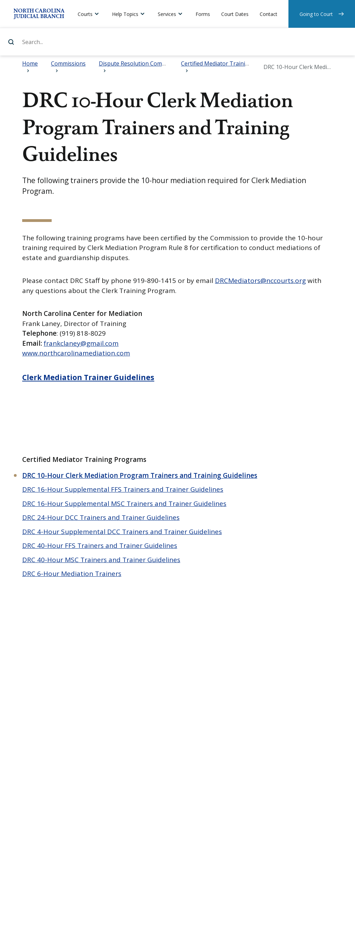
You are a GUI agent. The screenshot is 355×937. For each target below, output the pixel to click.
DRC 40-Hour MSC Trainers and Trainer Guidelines (101, 559)
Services (167, 14)
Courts (85, 14)
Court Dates (235, 14)
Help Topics (125, 14)
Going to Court (316, 14)
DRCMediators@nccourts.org (260, 280)
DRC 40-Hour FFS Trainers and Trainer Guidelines (99, 545)
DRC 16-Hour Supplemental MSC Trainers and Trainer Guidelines (124, 503)
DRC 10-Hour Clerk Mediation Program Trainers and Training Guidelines (139, 475)
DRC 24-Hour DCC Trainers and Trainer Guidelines (101, 517)
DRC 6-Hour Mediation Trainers (71, 573)
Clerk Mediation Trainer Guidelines (88, 377)
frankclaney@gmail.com (81, 343)
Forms (203, 14)
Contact (268, 14)
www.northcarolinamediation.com (76, 353)
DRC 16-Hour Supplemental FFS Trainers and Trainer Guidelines (122, 489)
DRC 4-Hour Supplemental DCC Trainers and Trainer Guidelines (122, 531)
